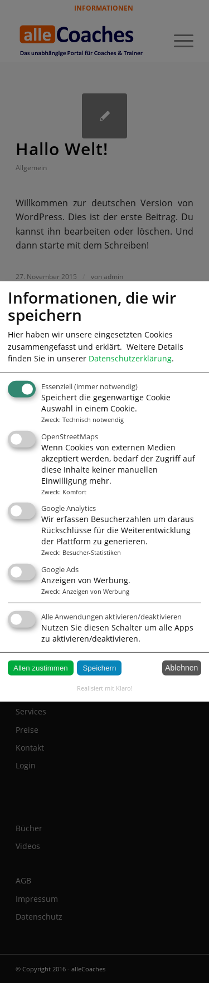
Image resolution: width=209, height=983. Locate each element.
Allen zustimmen (40, 668)
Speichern (99, 668)
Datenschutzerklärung (130, 358)
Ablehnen (181, 667)
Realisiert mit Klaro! (105, 688)
